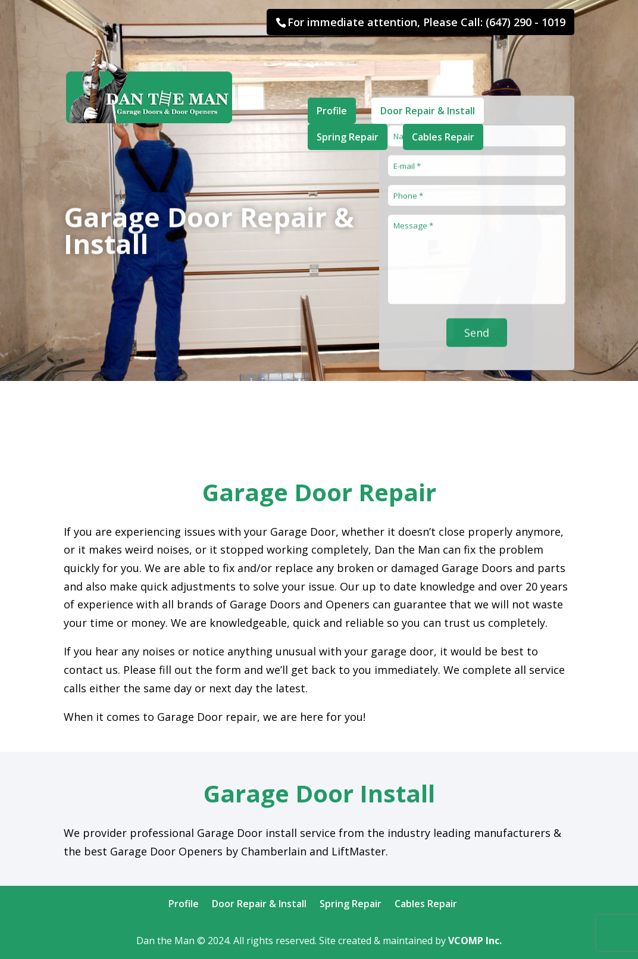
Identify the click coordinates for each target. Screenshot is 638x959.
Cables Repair (443, 100)
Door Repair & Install (428, 73)
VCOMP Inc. (475, 940)
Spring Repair (348, 100)
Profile (332, 73)
